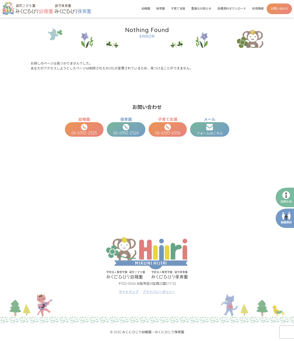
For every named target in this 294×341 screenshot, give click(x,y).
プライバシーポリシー (159, 292)
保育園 (160, 8)
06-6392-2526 (126, 129)
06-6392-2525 (84, 129)
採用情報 (258, 8)
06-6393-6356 (167, 129)
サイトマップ (128, 292)
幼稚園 (145, 8)
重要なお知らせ (201, 8)
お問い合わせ (279, 8)
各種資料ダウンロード (231, 8)
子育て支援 (178, 8)
